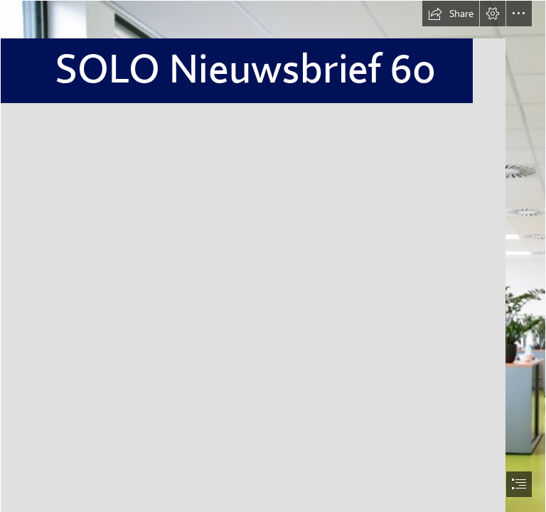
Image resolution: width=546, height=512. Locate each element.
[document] (273, 256)
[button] (450, 13)
